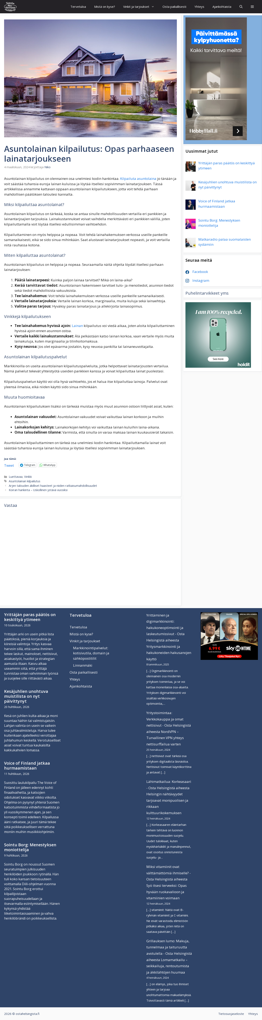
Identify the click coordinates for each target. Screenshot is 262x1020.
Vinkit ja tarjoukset (140, 6)
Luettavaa (16, 477)
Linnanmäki (82, 665)
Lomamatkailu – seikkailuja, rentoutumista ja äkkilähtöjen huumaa (167, 966)
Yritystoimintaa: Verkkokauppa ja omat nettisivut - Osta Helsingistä (168, 719)
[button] (252, 6)
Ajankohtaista (221, 7)
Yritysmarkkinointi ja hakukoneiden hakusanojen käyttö (168, 652)
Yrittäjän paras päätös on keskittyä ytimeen (30, 617)
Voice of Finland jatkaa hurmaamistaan (27, 765)
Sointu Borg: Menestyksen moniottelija (30, 847)
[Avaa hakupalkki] (241, 6)
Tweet (9, 465)
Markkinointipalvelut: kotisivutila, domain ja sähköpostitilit (91, 653)
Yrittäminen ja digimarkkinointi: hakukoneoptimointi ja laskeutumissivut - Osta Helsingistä (165, 627)
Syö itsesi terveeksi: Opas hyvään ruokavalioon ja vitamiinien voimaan (166, 891)
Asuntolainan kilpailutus (24, 481)
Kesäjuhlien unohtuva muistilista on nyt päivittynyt (26, 696)
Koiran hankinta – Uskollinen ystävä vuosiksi (38, 490)
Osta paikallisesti (174, 7)
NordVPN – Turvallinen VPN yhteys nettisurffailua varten (165, 737)
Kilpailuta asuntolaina (138, 178)
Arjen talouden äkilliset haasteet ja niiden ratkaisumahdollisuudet (53, 486)
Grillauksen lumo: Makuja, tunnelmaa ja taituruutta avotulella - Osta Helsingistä (169, 947)
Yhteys (199, 7)
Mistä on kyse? (104, 7)
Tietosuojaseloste (231, 1014)
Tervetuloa (78, 7)
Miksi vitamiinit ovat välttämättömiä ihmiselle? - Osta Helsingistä (168, 872)
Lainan (77, 325)
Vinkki (28, 477)
